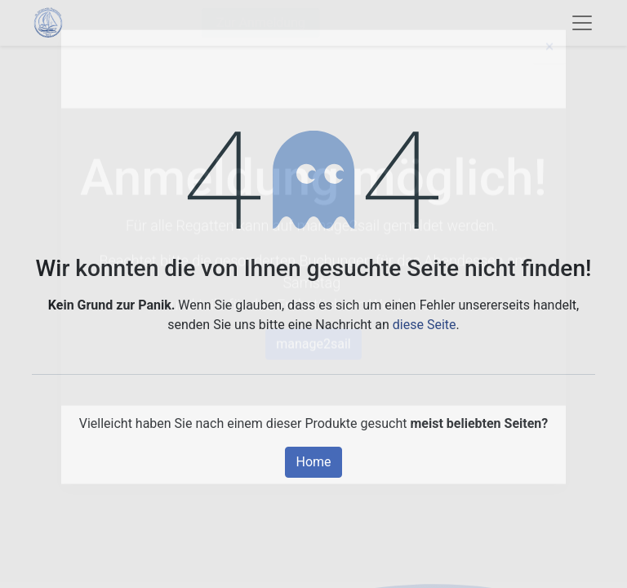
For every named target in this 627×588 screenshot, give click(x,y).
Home (313, 462)
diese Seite (424, 324)
